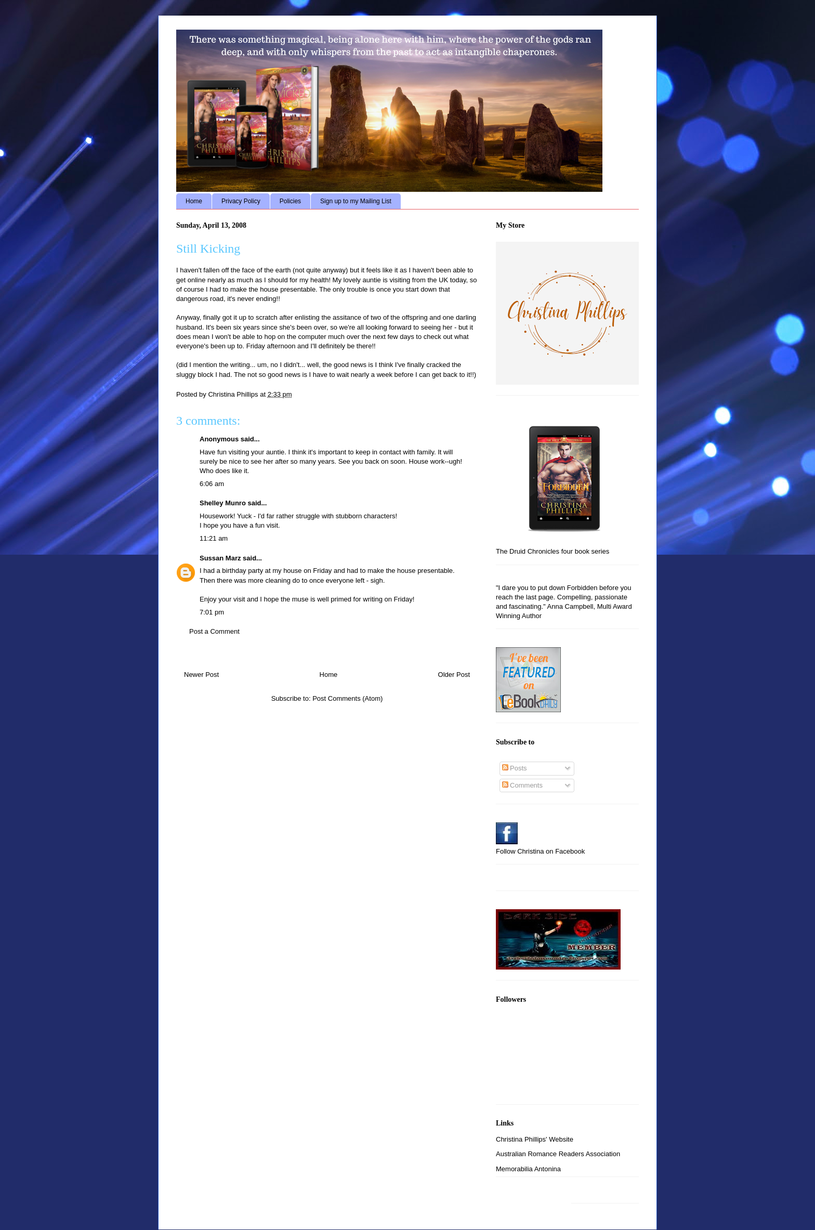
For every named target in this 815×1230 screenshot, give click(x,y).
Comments (522, 785)
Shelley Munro (223, 503)
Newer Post (201, 674)
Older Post (454, 674)
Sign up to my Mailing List (355, 201)
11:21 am (214, 538)
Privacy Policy (240, 201)
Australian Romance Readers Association (558, 1154)
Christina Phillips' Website (534, 1139)
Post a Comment (214, 631)
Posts (514, 768)
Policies (290, 201)
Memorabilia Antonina (528, 1169)
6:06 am (212, 484)
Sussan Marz (220, 558)
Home (194, 201)
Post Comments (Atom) (347, 698)
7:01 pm (212, 612)
